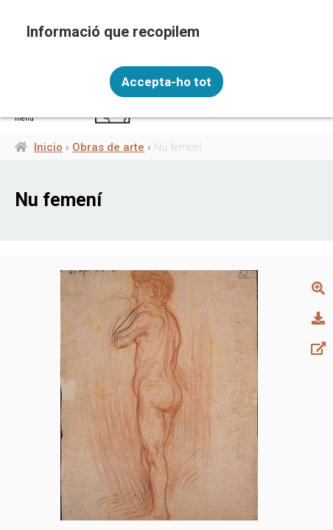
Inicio (48, 147)
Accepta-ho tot (166, 81)
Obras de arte (108, 147)
